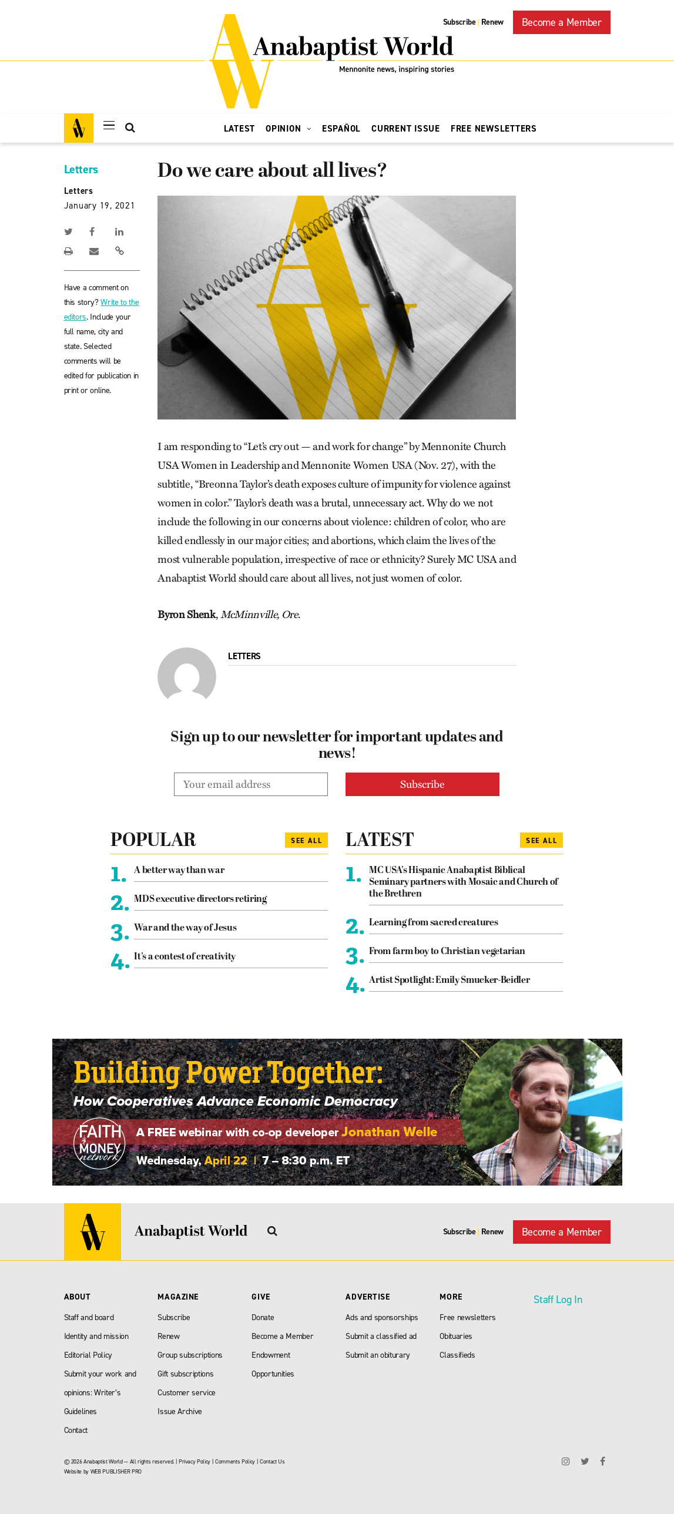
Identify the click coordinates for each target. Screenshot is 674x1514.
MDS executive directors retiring (200, 899)
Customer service (186, 1392)
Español (341, 129)
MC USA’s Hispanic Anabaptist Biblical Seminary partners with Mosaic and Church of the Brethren (463, 882)
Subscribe (459, 22)
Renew (492, 22)
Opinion (288, 129)
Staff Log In (558, 1300)
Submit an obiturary (378, 1355)
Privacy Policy (194, 1461)
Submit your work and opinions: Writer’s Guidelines (100, 1392)
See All (307, 840)
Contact (76, 1430)
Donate (263, 1317)
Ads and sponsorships (382, 1317)
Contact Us (272, 1461)
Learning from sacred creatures (433, 923)
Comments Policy (235, 1461)
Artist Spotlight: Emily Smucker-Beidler (449, 980)
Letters (81, 169)
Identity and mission (96, 1336)
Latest (240, 129)
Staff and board (89, 1317)
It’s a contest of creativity (184, 957)
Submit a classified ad (381, 1336)
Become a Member (562, 22)
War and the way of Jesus (185, 928)
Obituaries (456, 1336)
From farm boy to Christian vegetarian (447, 951)
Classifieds (457, 1355)
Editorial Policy (88, 1355)
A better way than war (179, 870)
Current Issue (405, 129)
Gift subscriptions (185, 1373)
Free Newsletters (494, 129)
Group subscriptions (190, 1355)
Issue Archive (179, 1411)
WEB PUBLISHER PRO (116, 1471)
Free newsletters (468, 1317)
